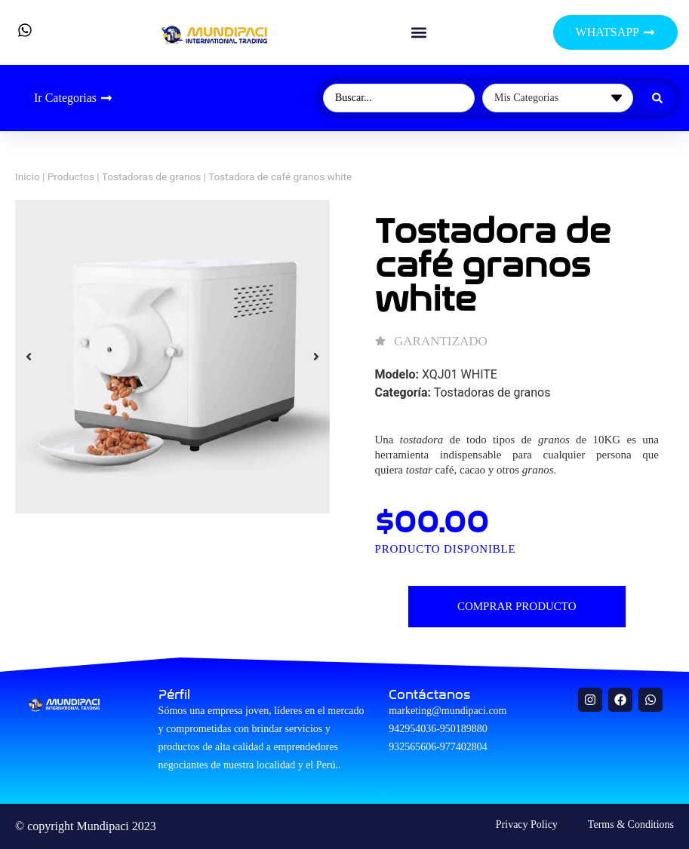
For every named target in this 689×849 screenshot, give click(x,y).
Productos (71, 176)
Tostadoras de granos (151, 176)
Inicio (27, 176)
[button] (418, 32)
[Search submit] (657, 98)
